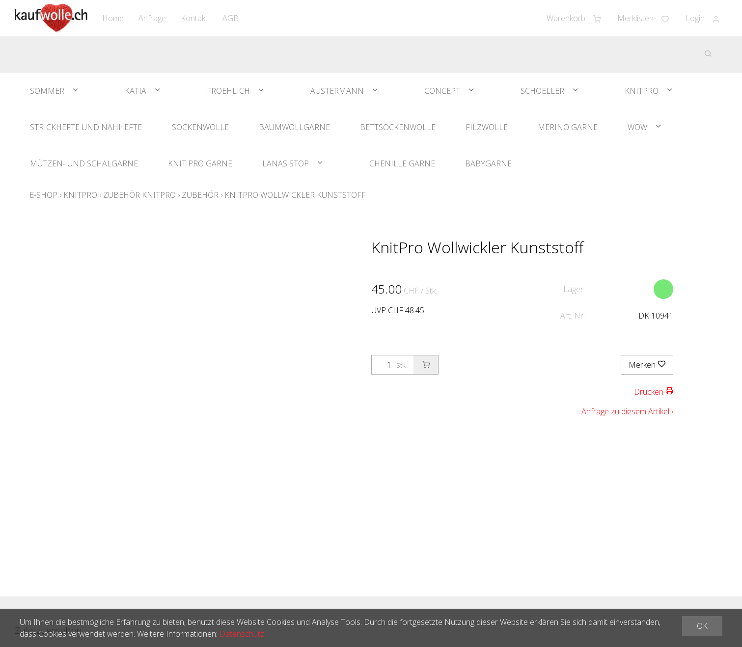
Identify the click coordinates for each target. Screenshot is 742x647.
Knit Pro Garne (200, 163)
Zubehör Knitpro (139, 194)
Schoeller (542, 90)
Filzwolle (487, 127)
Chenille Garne (402, 163)
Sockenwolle (200, 127)
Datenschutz (242, 633)
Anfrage (152, 18)
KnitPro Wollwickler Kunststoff (295, 194)
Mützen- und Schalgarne (84, 163)
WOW (637, 127)
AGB (230, 18)
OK (702, 625)
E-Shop (43, 194)
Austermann (337, 90)
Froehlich (228, 90)
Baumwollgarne (294, 127)
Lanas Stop (285, 163)
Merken (647, 364)
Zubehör (200, 194)
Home (113, 18)
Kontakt (194, 18)
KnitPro (642, 90)
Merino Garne (568, 127)
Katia (135, 90)
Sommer (47, 90)
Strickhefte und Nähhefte (86, 127)
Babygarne (488, 163)
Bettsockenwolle (398, 127)
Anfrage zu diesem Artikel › (627, 411)
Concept (442, 90)
